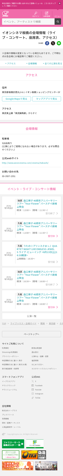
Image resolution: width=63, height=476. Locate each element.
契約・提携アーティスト (11, 423)
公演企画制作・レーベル (11, 427)
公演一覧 (31, 316)
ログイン (35, 16)
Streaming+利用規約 (10, 352)
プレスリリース (8, 414)
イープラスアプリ (8, 381)
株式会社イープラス (9, 410)
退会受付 (35, 352)
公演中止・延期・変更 (40, 356)
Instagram (39, 393)
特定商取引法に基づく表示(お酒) (14, 364)
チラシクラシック (8, 385)
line (59, 43)
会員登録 (46, 16)
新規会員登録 (37, 348)
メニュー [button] (57, 16)
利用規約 (5, 348)
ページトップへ (31, 334)
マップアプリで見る (46, 98)
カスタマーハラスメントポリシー (44, 368)
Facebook (39, 385)
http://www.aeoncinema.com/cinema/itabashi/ (25, 162)
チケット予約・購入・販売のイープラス (5, 14)
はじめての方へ (37, 364)
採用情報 (5, 418)
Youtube (38, 389)
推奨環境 (35, 360)
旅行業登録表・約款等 (10, 368)
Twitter (53, 43)
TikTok (37, 397)
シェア (47, 43)
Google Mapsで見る (16, 98)
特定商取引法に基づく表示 (12, 360)
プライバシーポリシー (10, 356)
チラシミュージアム (9, 389)
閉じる (59, 3)
